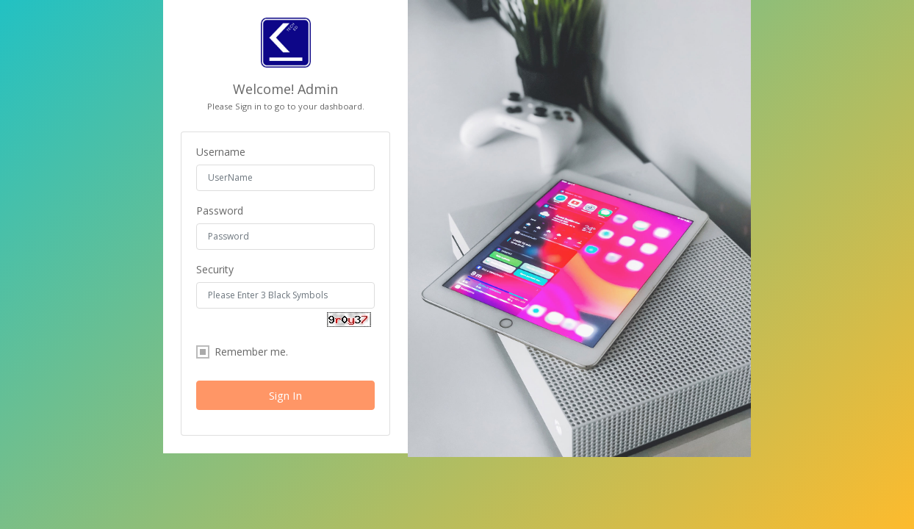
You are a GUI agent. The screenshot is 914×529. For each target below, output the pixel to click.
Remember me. (242, 352)
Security (215, 269)
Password (219, 211)
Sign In (285, 395)
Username (220, 152)
